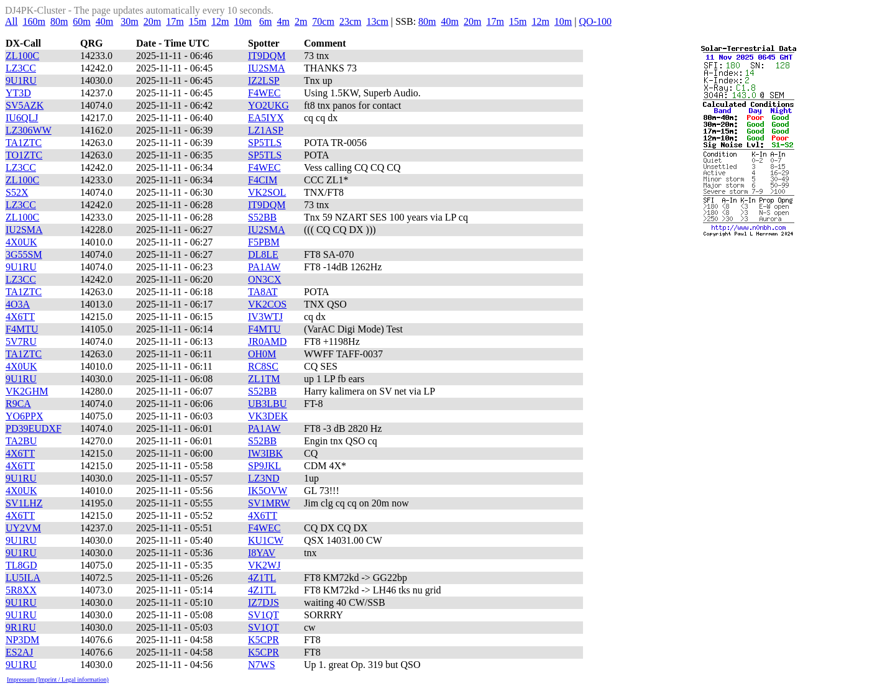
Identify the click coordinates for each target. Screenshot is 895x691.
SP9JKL (264, 465)
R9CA (18, 403)
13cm (377, 21)
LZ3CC (21, 68)
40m (104, 21)
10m (243, 21)
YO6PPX (24, 416)
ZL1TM (264, 378)
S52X (17, 192)
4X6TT (20, 316)
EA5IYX (266, 117)
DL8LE (263, 254)
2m (301, 21)
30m (129, 21)
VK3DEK (268, 416)
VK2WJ (264, 565)
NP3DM (22, 639)
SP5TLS (265, 142)
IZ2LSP (264, 80)
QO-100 (595, 21)
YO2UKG (268, 105)
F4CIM (262, 180)
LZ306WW (29, 130)
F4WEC (264, 93)
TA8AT (263, 291)
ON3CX (264, 279)
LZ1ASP (265, 130)
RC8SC (263, 366)
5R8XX (21, 590)
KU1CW (265, 540)
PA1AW (264, 267)
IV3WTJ (265, 316)
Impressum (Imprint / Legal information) (58, 679)
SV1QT (263, 615)
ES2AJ (19, 652)
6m (265, 21)
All (11, 21)
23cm (350, 21)
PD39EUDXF (34, 428)
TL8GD (21, 565)
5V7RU (21, 341)
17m (174, 21)
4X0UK (21, 242)
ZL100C (22, 55)
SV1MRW (269, 503)
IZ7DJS (263, 602)
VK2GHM (27, 391)
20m (152, 21)
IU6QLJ (22, 117)
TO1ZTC (24, 155)
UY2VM (23, 528)
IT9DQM (266, 55)
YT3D (18, 93)
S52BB (262, 217)
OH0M (262, 354)
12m (220, 21)
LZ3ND (264, 478)
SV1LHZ (24, 503)
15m (197, 21)
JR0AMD (267, 341)
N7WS (261, 664)
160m (33, 21)
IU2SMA (266, 68)
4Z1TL (262, 577)
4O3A (18, 304)
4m (283, 21)
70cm (323, 21)
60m (81, 21)
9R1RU (21, 627)
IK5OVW (267, 490)
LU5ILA (23, 577)
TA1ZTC (24, 142)
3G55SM (24, 254)
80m (59, 21)
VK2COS (267, 304)
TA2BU (21, 441)
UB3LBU (267, 403)
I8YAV (261, 552)
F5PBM (264, 242)
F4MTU (22, 329)
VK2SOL (267, 192)
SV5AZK (25, 105)
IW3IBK (265, 453)
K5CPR (263, 639)
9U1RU (21, 80)
